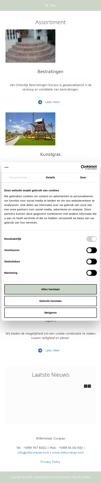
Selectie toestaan (50, 300)
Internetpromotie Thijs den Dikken (70, 477)
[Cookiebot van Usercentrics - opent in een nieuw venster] (81, 167)
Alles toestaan (50, 289)
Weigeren (50, 312)
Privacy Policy (50, 462)
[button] (89, 386)
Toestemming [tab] (18, 177)
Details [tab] (50, 177)
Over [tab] (83, 177)
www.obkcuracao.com (68, 452)
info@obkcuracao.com (33, 452)
